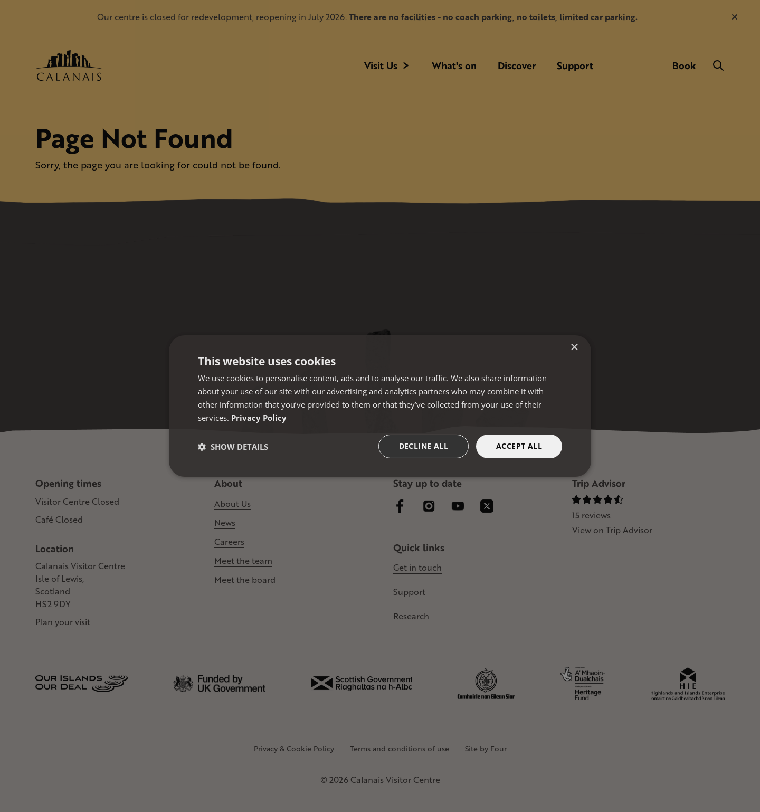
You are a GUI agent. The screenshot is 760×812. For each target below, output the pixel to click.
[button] (233, 446)
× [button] (574, 348)
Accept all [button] (519, 446)
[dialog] (380, 406)
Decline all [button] (423, 446)
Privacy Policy (259, 417)
